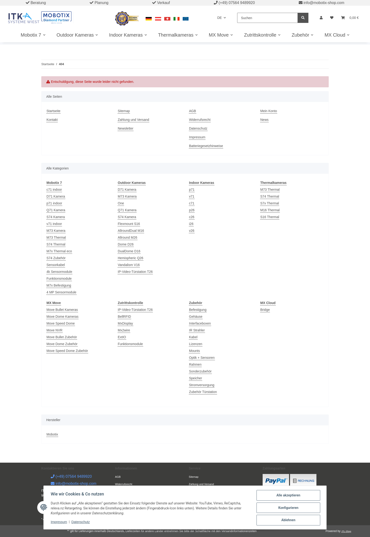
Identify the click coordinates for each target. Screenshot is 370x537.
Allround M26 (127, 237)
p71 (191, 189)
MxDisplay (125, 323)
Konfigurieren (288, 508)
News (264, 120)
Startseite (53, 111)
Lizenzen (195, 344)
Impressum (197, 137)
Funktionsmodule (59, 278)
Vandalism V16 (129, 265)
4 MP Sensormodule (61, 292)
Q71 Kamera (55, 210)
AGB (192, 111)
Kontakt (52, 120)
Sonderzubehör (200, 371)
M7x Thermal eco (59, 251)
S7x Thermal (269, 203)
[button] (321, 18)
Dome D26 (126, 244)
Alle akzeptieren (288, 496)
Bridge (265, 310)
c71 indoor (54, 189)
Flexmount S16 (129, 224)
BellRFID (124, 316)
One (121, 203)
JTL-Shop (346, 531)
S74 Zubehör (56, 258)
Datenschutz (198, 128)
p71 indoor (54, 203)
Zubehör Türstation (203, 392)
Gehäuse (195, 316)
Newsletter (125, 128)
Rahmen (195, 364)
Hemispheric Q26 (130, 258)
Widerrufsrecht (199, 120)
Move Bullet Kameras (62, 310)
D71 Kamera (55, 196)
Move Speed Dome (60, 323)
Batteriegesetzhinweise (206, 146)
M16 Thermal (270, 210)
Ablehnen (288, 520)
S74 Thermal (55, 244)
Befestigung (197, 310)
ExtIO (122, 337)
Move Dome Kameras (62, 316)
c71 (191, 203)
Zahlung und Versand (133, 120)
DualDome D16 (129, 251)
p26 (191, 210)
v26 (191, 231)
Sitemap (124, 111)
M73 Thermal (56, 237)
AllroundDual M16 (131, 231)
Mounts (194, 351)
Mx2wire (124, 330)
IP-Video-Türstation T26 (135, 272)
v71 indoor (54, 224)
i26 (191, 224)
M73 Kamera (55, 231)
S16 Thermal (269, 217)
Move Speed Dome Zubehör (67, 351)
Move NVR (54, 330)
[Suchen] (267, 18)
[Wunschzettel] (331, 18)
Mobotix (52, 434)
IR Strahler (197, 330)
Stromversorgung (201, 385)
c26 (191, 217)
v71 (191, 196)
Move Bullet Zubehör (61, 337)
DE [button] (219, 18)
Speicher (195, 378)
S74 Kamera (55, 217)
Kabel (193, 337)
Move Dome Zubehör (62, 344)
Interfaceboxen (200, 323)
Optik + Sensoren (202, 357)
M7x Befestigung (58, 285)
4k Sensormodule (59, 272)
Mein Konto (268, 111)
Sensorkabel (55, 265)
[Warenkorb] (349, 18)
